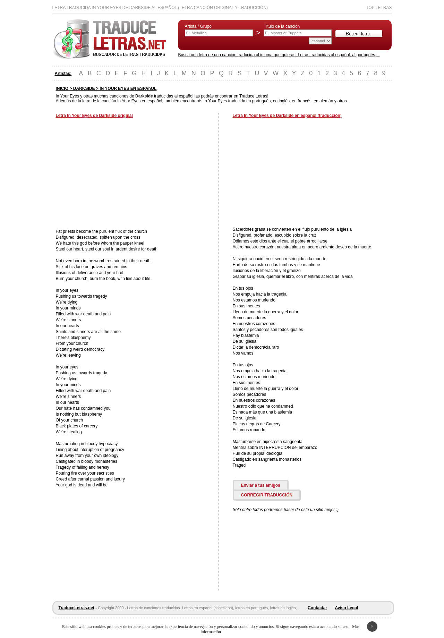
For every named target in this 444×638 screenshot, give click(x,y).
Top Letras (379, 7)
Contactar (317, 607)
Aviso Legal (346, 607)
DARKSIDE (84, 88)
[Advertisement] (114, 174)
